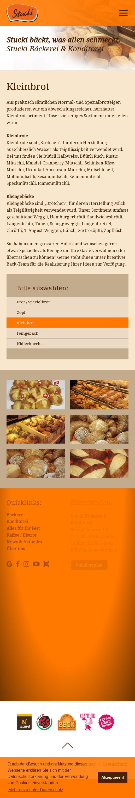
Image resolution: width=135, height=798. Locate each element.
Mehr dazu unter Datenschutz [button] (35, 790)
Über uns (16, 548)
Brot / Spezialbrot (33, 301)
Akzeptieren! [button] (112, 777)
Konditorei (17, 521)
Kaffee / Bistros (22, 535)
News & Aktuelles (24, 542)
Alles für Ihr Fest (23, 528)
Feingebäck (27, 333)
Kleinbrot (26, 322)
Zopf (21, 312)
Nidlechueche (30, 343)
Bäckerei (16, 515)
